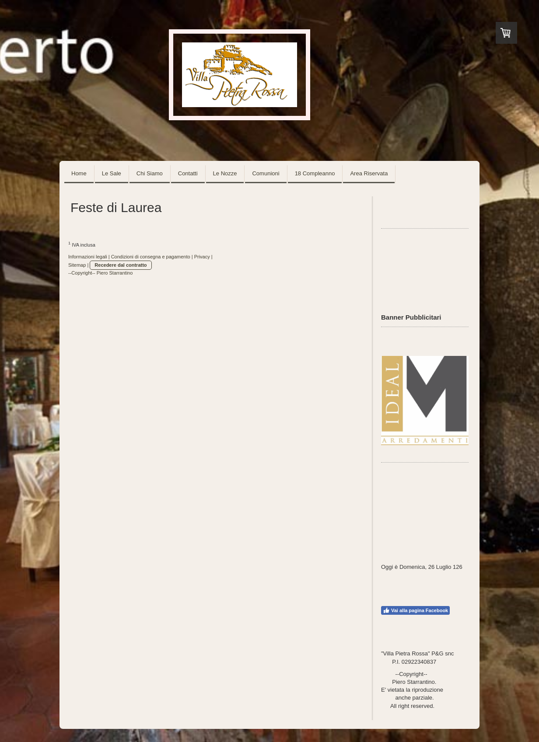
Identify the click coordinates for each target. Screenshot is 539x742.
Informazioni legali (87, 256)
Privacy (202, 256)
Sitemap (77, 265)
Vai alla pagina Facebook (415, 610)
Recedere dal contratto (120, 265)
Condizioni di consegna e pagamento (150, 256)
